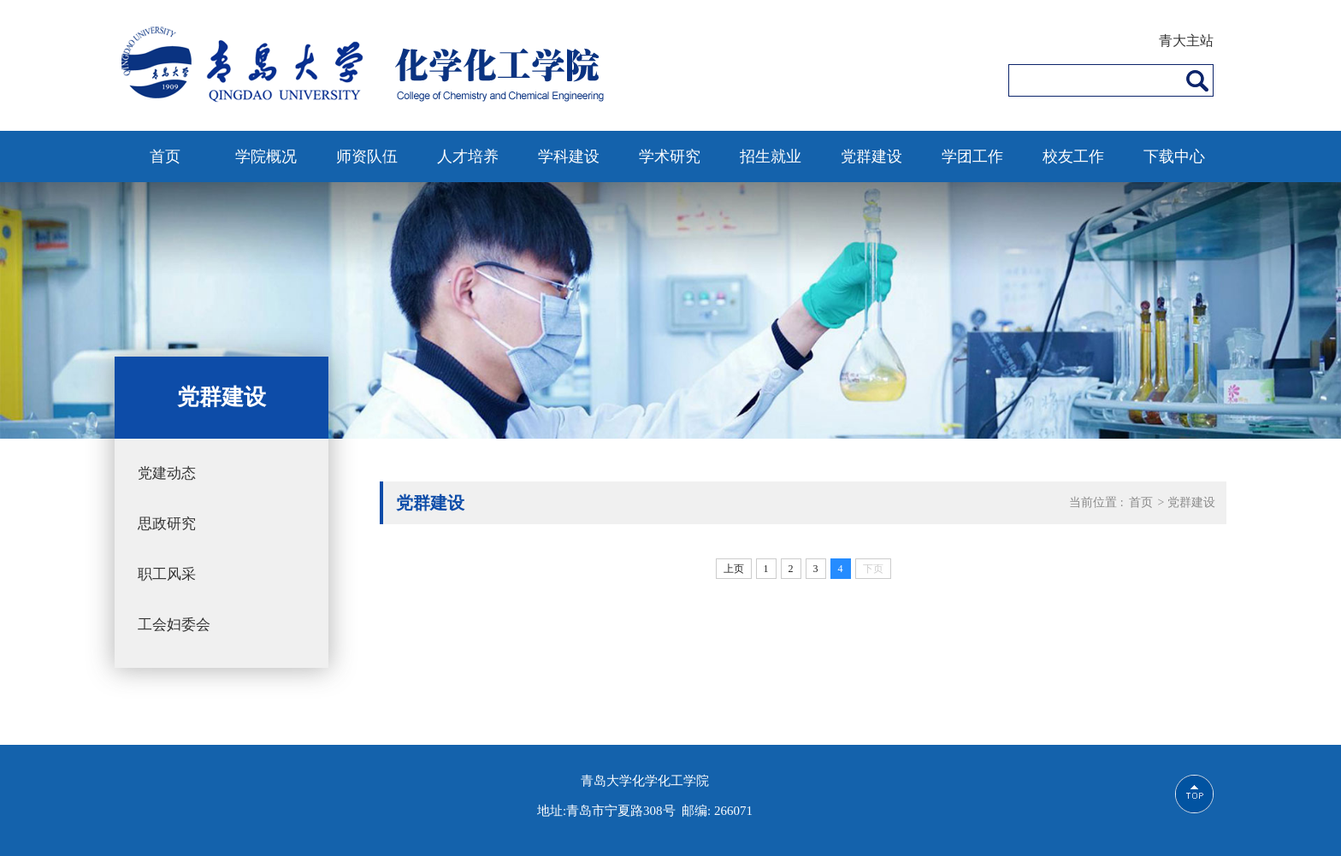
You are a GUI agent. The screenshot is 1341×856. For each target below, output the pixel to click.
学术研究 (669, 156)
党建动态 (167, 473)
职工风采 (167, 574)
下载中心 (1174, 156)
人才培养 (468, 156)
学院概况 (266, 156)
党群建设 (871, 156)
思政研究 (167, 524)
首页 (165, 156)
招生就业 (770, 156)
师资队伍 (367, 156)
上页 (734, 569)
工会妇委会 (174, 625)
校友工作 (1073, 156)
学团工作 (972, 156)
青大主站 (1186, 40)
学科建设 (569, 156)
